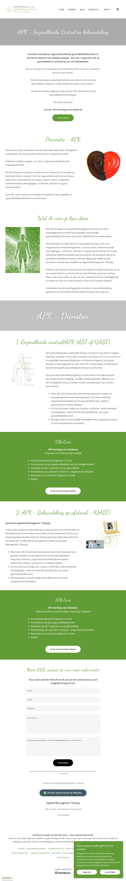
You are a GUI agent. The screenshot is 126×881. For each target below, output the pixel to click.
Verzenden (63, 763)
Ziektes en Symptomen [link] (40, 853)
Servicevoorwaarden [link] (79, 771)
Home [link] (61, 9)
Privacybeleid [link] (65, 771)
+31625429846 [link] (63, 815)
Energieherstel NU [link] (56, 848)
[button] (94, 9)
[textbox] (63, 691)
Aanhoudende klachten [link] (36, 848)
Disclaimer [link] (56, 853)
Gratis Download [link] (70, 853)
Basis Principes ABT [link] (20, 853)
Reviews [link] (72, 9)
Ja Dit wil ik (63, 118)
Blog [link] (82, 9)
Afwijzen (87, 872)
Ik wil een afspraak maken (63, 491)
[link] (22, 9)
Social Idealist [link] (63, 857)
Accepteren (110, 872)
